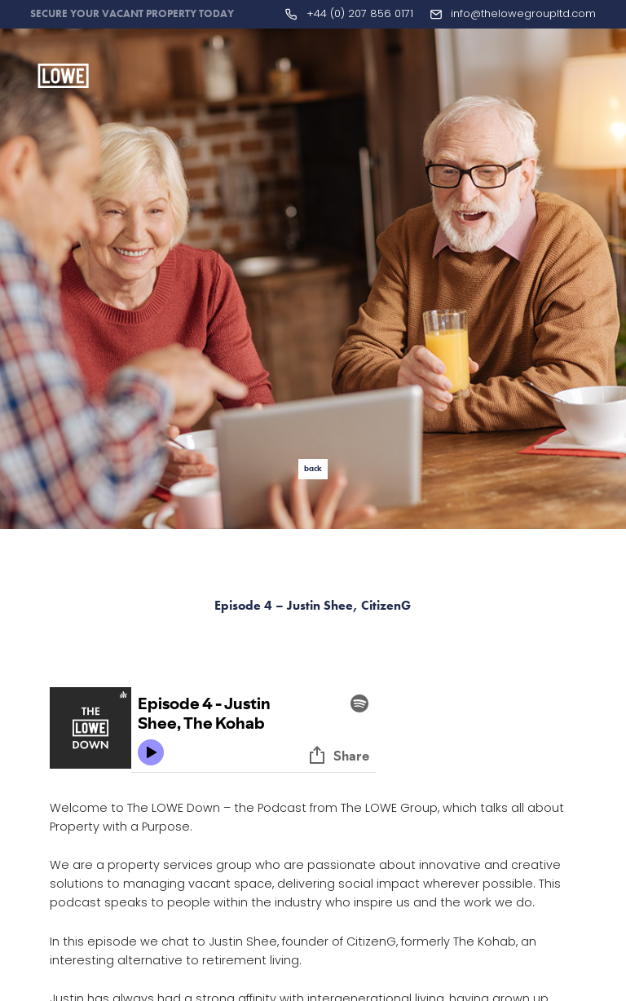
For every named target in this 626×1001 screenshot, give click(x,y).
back (313, 468)
